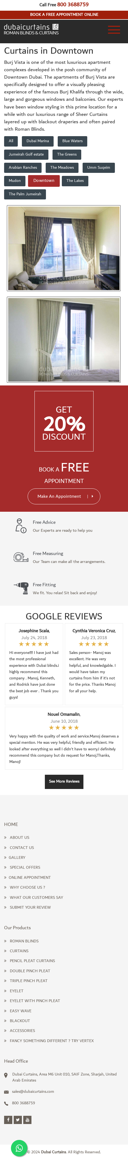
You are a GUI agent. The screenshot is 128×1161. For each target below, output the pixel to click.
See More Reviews (64, 781)
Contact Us (19, 848)
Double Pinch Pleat (27, 971)
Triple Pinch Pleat (26, 981)
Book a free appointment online (64, 15)
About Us (16, 837)
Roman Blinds (21, 941)
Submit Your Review (27, 907)
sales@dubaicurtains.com (29, 1091)
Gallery (14, 857)
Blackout (17, 1021)
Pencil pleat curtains (29, 961)
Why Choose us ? (24, 887)
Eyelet (14, 991)
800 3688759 (73, 4)
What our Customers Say (33, 897)
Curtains (16, 951)
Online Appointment (27, 877)
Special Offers (22, 867)
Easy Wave (17, 1011)
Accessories (19, 1031)
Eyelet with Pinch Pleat (32, 1001)
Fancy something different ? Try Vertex (49, 1041)
